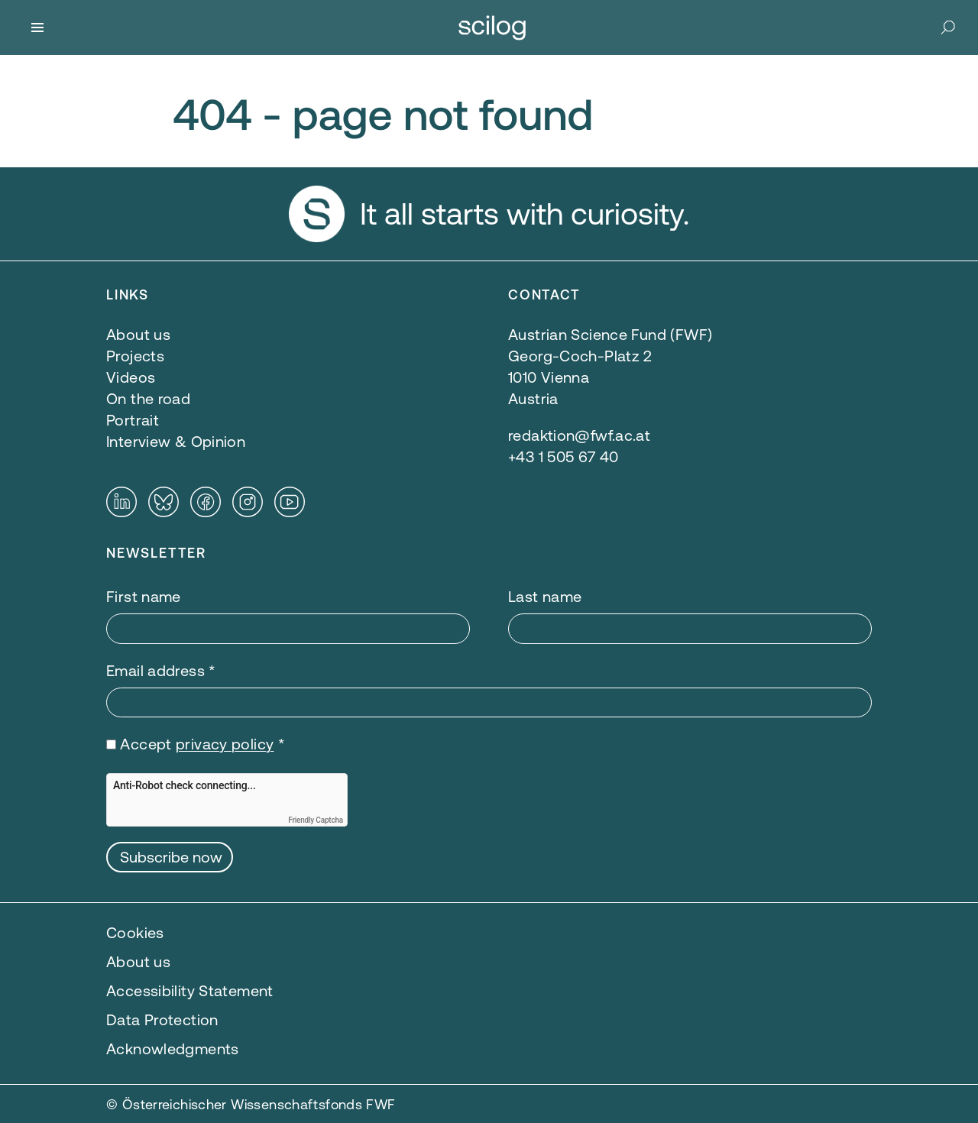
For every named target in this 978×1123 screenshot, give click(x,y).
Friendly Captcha (315, 820)
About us (138, 961)
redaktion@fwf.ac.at (579, 435)
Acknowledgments (172, 1048)
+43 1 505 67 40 (563, 456)
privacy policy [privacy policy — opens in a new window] (225, 743)
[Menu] (37, 27)
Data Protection (162, 1019)
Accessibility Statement (190, 990)
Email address (161, 670)
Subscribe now (171, 857)
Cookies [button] (135, 932)
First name (143, 596)
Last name (544, 596)
